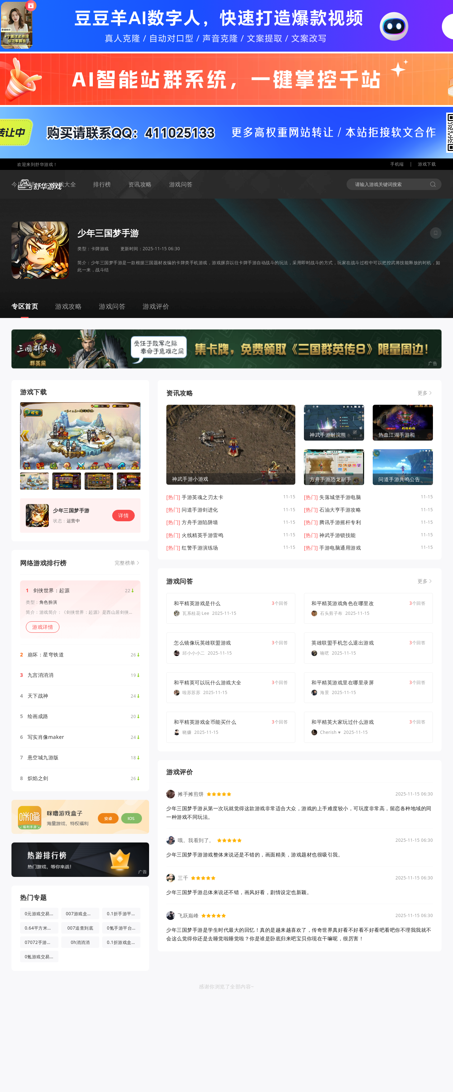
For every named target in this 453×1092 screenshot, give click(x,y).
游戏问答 (181, 184)
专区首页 (24, 306)
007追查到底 (80, 928)
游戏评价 (156, 306)
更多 (423, 392)
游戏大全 (64, 184)
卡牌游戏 (100, 249)
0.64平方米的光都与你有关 (41, 928)
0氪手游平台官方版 (123, 928)
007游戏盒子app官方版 (83, 914)
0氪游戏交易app (41, 957)
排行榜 (102, 184)
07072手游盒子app (41, 942)
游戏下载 (427, 164)
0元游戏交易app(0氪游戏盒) (41, 914)
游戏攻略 (68, 306)
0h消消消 (80, 942)
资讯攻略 (140, 184)
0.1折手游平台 (121, 914)
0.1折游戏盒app (123, 942)
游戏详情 (42, 626)
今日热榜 (23, 184)
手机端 (397, 164)
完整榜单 (125, 562)
